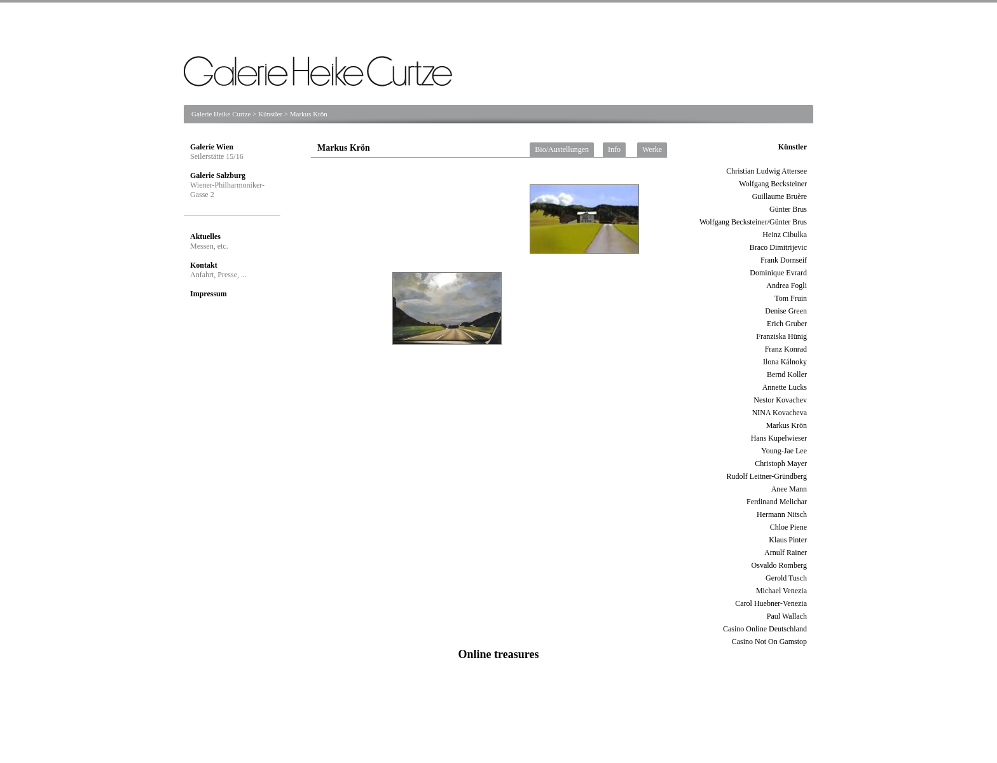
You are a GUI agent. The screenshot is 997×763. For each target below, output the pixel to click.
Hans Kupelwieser (779, 438)
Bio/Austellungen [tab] (562, 149)
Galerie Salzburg (217, 175)
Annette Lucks (784, 387)
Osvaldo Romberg (779, 565)
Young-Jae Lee (784, 450)
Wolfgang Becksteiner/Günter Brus (753, 221)
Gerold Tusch (786, 578)
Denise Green (786, 310)
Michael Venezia (781, 590)
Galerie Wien (211, 146)
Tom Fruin (790, 298)
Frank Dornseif (783, 260)
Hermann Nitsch (782, 514)
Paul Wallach (787, 616)
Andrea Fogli (786, 285)
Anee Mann (789, 489)
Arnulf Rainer (785, 552)
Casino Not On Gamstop (769, 641)
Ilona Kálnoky (785, 361)
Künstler (270, 114)
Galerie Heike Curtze (221, 114)
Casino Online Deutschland (765, 628)
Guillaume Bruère (779, 196)
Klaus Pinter (788, 539)
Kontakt (203, 265)
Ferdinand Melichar (776, 501)
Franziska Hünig (781, 336)
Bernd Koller (787, 374)
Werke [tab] (652, 149)
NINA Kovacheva (779, 412)
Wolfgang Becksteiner (773, 183)
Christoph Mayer (781, 463)
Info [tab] (614, 149)
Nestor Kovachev (780, 399)
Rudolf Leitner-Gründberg (766, 476)
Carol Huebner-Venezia (771, 603)
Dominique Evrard (778, 272)
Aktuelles (205, 236)
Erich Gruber (787, 323)
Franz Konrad (786, 349)
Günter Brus (788, 209)
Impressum (208, 293)
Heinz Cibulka (784, 234)
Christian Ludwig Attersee (766, 171)
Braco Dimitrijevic (778, 247)
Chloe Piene (788, 527)
